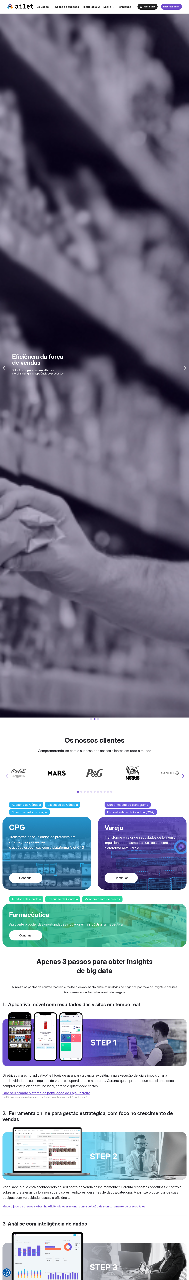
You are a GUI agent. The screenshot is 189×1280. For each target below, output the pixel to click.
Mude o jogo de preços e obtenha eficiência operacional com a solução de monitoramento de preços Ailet (86, 1206)
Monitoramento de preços (29, 812)
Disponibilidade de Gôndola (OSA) (130, 812)
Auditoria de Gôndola (26, 804)
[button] (185, 368)
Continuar (25, 878)
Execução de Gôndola (63, 804)
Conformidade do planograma (127, 804)
